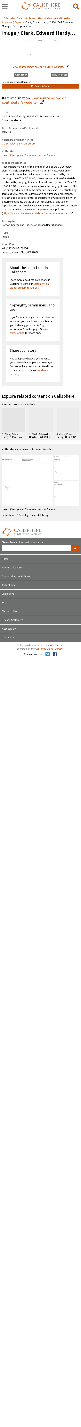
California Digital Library (49, 649)
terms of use (17, 333)
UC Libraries (57, 645)
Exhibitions (8, 594)
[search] (76, 6)
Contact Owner (40, 86)
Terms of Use (9, 611)
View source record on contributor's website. (34, 100)
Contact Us (8, 638)
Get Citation (21, 75)
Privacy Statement (12, 620)
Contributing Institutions (16, 576)
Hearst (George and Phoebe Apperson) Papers (28, 155)
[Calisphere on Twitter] (47, 654)
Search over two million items (23, 542)
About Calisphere (12, 568)
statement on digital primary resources (29, 286)
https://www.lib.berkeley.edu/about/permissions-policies (36, 213)
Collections (8, 585)
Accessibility (9, 629)
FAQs (5, 603)
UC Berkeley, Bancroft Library (19, 18)
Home (5, 559)
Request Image (59, 75)
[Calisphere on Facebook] (55, 654)
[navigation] (5, 6)
